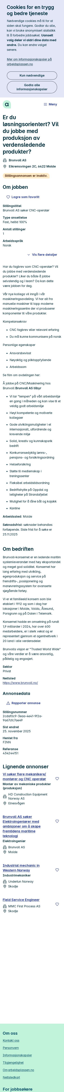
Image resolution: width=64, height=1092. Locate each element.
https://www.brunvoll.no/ (20, 683)
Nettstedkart (11, 1077)
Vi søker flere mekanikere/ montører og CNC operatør (24, 776)
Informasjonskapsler (17, 1055)
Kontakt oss (11, 1040)
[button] (24, 703)
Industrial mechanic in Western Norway (21, 867)
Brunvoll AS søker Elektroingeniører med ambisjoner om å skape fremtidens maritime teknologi (22, 826)
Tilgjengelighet (13, 1062)
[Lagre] (57, 779)
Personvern (11, 1048)
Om (18, 1070)
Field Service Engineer (21, 900)
